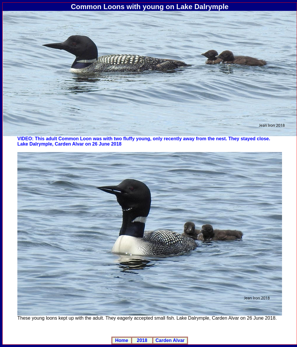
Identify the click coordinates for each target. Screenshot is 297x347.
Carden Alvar (170, 340)
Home (121, 340)
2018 (142, 340)
